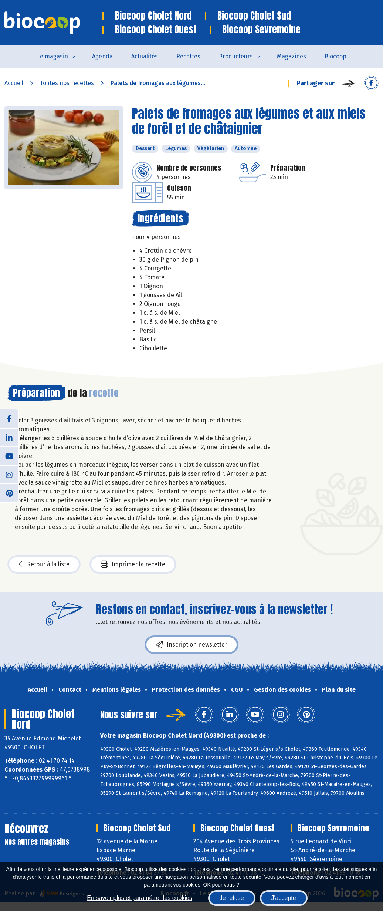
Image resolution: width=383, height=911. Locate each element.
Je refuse (232, 898)
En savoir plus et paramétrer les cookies (139, 898)
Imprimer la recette (133, 564)
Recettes (188, 56)
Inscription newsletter (191, 644)
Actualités (144, 56)
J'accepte (283, 898)
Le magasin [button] (52, 56)
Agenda (102, 56)
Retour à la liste (44, 564)
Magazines (291, 56)
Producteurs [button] (236, 56)
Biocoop (335, 56)
